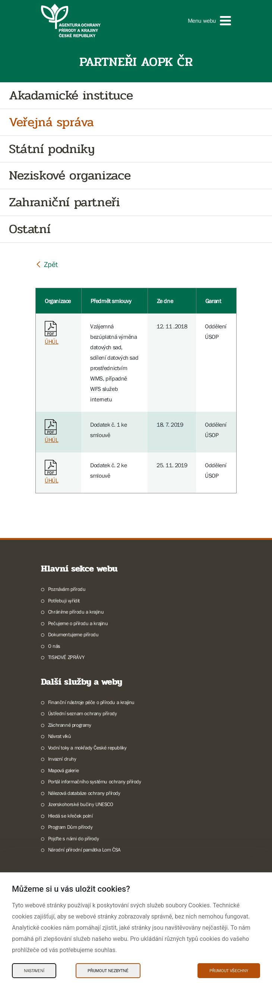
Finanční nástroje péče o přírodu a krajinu (91, 702)
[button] (209, 20)
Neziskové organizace (70, 175)
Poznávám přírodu (67, 589)
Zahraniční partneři (64, 202)
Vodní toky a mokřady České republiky (87, 748)
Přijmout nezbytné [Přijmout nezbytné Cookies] (108, 970)
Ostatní (29, 229)
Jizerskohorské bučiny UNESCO (80, 804)
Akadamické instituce (71, 95)
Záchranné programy (69, 725)
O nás (54, 646)
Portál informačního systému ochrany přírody (94, 781)
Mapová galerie (63, 770)
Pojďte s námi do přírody (73, 838)
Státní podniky (51, 149)
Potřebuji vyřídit (64, 601)
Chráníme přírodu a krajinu (76, 612)
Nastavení (34, 970)
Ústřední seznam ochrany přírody (82, 713)
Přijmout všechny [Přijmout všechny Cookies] (228, 970)
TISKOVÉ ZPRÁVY (66, 657)
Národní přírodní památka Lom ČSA (84, 850)
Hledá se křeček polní (70, 816)
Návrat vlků (59, 736)
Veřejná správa (51, 122)
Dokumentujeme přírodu (73, 634)
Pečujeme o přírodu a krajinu (78, 623)
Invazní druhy (62, 759)
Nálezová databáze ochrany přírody (84, 793)
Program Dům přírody (70, 827)
